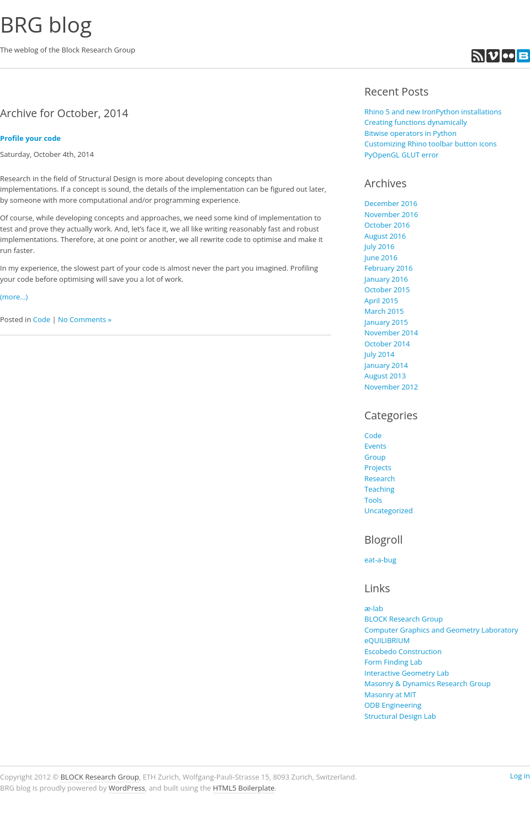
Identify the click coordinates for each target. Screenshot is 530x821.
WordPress (127, 788)
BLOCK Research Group (403, 619)
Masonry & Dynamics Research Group (427, 683)
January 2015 (386, 322)
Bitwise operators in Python (410, 133)
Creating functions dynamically (415, 122)
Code (41, 319)
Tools (373, 500)
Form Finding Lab (393, 662)
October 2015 (387, 289)
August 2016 (385, 236)
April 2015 (381, 301)
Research (379, 478)
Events (375, 446)
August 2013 (385, 376)
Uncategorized (388, 510)
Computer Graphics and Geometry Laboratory (441, 630)
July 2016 (379, 246)
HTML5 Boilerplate (244, 788)
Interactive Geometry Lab (406, 673)
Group (375, 457)
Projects (377, 467)
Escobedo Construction (403, 651)
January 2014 (386, 365)
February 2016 (388, 268)
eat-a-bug (380, 560)
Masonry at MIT (390, 694)
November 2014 (391, 333)
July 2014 (379, 354)
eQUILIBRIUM (387, 640)
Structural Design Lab (400, 716)
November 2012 (391, 387)
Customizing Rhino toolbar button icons (430, 144)
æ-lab (373, 608)
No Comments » (85, 319)
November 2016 (391, 214)
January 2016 (386, 279)
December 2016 (390, 203)
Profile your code (30, 138)
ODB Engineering (392, 705)
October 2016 (387, 225)
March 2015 (384, 311)
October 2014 (387, 344)
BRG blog (46, 24)
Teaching (379, 489)
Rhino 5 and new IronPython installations (432, 112)
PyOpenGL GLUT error (401, 155)
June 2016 (381, 257)
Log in (520, 776)
